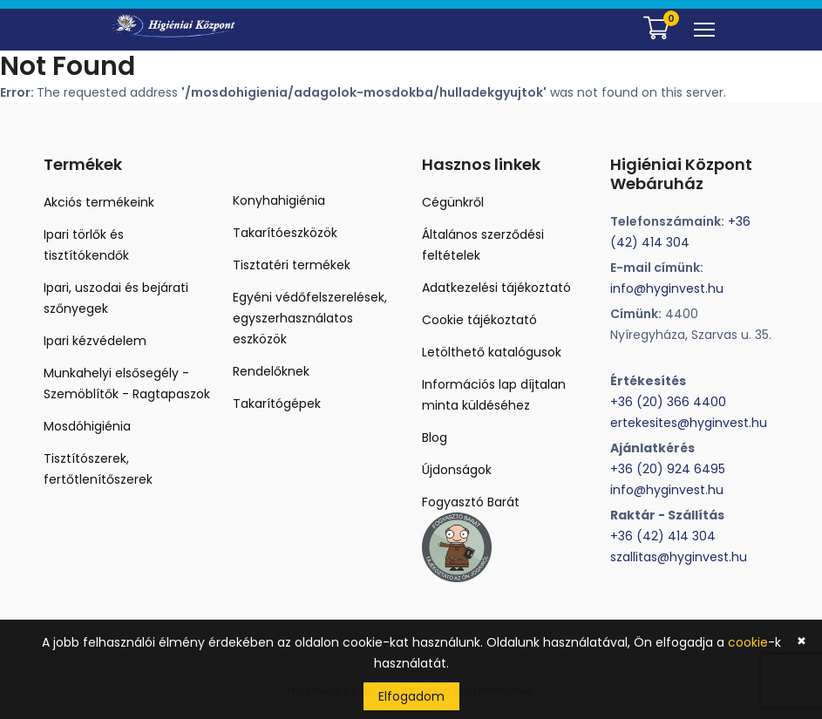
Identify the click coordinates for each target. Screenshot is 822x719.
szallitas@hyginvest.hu (678, 557)
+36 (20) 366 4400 (668, 401)
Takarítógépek (277, 403)
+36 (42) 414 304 (663, 536)
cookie (748, 642)
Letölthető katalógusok (491, 352)
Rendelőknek (271, 371)
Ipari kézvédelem (95, 340)
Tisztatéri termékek (291, 265)
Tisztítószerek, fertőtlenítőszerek (98, 469)
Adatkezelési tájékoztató (496, 287)
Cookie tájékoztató (479, 320)
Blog (434, 437)
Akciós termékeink (99, 202)
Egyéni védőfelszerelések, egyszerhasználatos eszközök (310, 318)
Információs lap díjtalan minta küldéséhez (494, 395)
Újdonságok (457, 469)
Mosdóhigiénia (87, 426)
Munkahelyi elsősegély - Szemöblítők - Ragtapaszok (127, 383)
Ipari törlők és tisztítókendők (86, 245)
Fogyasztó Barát (471, 502)
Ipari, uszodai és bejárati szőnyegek (116, 298)
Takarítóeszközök (285, 232)
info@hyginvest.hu (666, 288)
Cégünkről (453, 202)
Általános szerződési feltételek (483, 245)
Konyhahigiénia (279, 200)
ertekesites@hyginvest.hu (688, 422)
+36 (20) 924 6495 (667, 469)
